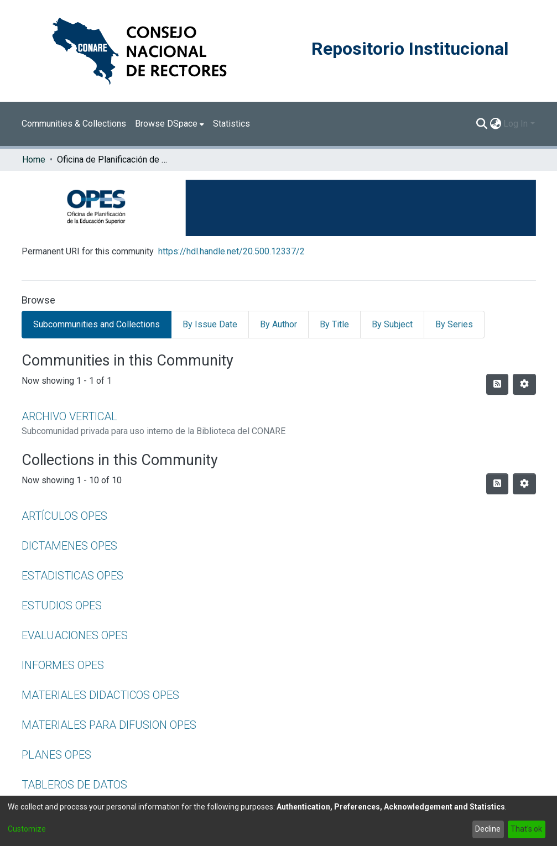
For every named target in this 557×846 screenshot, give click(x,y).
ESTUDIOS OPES (62, 605)
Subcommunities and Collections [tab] (96, 324)
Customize (27, 828)
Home (33, 159)
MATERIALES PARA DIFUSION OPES (109, 725)
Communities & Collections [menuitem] (74, 123)
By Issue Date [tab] (210, 324)
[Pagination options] (524, 384)
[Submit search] (481, 123)
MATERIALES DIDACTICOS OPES (100, 695)
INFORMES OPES (63, 665)
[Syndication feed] (497, 384)
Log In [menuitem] (515, 123)
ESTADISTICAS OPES (72, 575)
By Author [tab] (278, 324)
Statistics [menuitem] (231, 123)
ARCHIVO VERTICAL (69, 416)
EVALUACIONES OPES (75, 635)
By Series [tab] (454, 324)
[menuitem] (169, 124)
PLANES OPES (56, 754)
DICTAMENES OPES (69, 545)
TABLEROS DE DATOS (74, 784)
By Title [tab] (334, 324)
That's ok (526, 828)
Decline (488, 828)
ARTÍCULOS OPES (64, 516)
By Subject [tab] (392, 324)
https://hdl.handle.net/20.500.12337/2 (231, 251)
